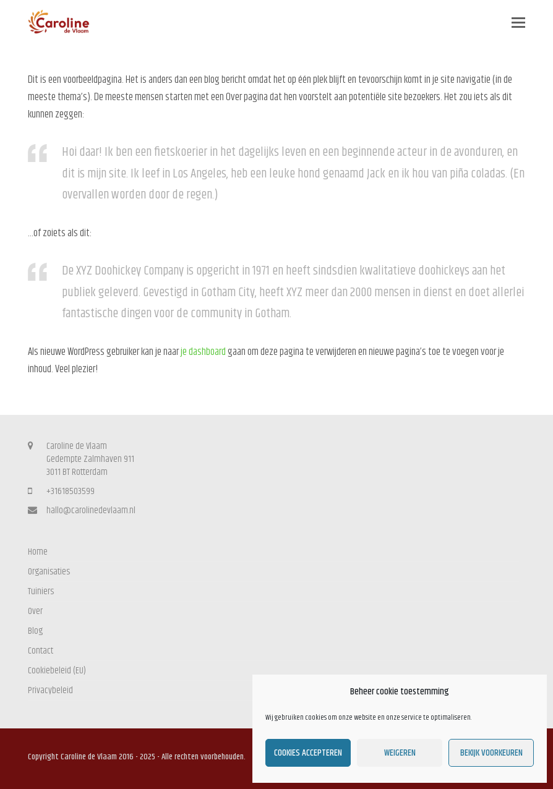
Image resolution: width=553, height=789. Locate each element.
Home (38, 552)
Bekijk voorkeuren (491, 753)
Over (35, 611)
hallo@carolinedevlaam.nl (90, 510)
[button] (518, 23)
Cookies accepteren (308, 753)
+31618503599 (70, 491)
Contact (40, 651)
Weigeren (400, 753)
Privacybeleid (50, 690)
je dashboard (203, 352)
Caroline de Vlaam (89, 757)
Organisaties (49, 572)
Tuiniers (41, 591)
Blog (35, 631)
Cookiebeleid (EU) (57, 670)
